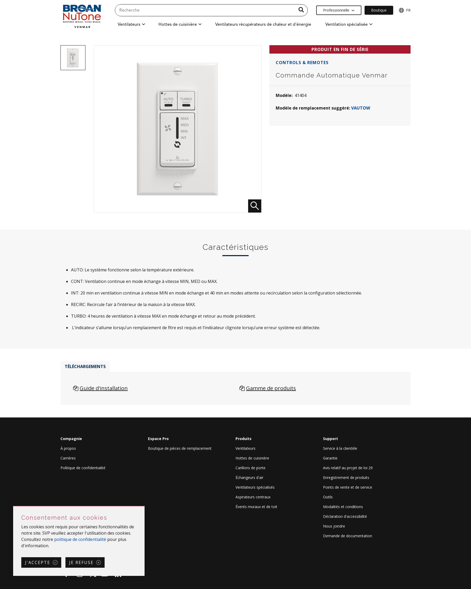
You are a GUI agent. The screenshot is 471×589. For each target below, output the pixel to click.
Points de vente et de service (347, 487)
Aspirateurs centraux (253, 496)
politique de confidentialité (80, 539)
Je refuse (81, 562)
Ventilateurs (245, 448)
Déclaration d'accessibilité (345, 516)
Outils (328, 496)
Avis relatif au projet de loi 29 (348, 467)
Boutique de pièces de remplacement (180, 448)
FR (405, 10)
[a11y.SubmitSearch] (301, 10)
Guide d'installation (104, 388)
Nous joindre (334, 526)
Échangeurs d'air (249, 477)
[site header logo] (82, 16)
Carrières (68, 458)
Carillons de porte (250, 467)
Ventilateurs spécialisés (255, 487)
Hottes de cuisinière (252, 458)
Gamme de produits (271, 388)
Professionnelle (339, 10)
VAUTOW (360, 108)
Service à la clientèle (340, 448)
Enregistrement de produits (346, 477)
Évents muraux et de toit (256, 506)
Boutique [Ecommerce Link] (379, 10)
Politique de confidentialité (82, 467)
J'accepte (37, 562)
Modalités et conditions (343, 506)
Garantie (330, 458)
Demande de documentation (347, 535)
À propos (68, 448)
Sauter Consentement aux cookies (13, 506)
